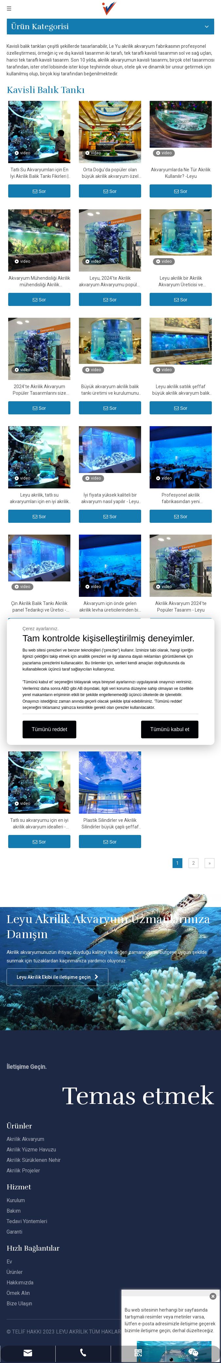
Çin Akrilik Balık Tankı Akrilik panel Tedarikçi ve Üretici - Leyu (39, 607)
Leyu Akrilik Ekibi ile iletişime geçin (57, 977)
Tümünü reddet (49, 729)
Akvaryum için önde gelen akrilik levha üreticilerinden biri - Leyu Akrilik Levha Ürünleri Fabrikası (110, 607)
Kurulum (16, 1200)
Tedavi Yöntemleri (27, 1221)
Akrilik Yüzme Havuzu (31, 1149)
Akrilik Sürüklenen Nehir (34, 1160)
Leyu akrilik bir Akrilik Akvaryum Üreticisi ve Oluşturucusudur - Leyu (181, 281)
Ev (9, 1262)
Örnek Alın (18, 1293)
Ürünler (15, 1272)
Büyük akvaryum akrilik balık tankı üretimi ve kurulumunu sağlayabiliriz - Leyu (110, 390)
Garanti (14, 1232)
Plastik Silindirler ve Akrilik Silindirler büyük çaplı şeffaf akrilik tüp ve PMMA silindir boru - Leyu (110, 824)
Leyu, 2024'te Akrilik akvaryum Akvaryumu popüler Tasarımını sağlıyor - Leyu (110, 281)
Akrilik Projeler (23, 1170)
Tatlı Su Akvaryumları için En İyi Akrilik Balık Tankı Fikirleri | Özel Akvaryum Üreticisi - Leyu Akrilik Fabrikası (39, 173)
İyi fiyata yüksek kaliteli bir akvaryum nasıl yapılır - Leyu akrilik (110, 498)
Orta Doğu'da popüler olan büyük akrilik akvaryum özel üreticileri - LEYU (110, 173)
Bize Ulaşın (19, 1303)
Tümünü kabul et (169, 729)
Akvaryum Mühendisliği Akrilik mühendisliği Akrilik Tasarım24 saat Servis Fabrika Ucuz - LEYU (39, 281)
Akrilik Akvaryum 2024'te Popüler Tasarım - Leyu (181, 607)
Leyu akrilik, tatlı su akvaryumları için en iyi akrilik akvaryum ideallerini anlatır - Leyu (39, 498)
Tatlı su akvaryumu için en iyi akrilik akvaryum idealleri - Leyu (39, 824)
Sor (39, 191)
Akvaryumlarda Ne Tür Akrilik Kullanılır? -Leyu (181, 173)
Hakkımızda (20, 1282)
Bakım (14, 1211)
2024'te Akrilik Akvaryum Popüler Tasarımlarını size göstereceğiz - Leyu (39, 390)
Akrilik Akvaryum (25, 1139)
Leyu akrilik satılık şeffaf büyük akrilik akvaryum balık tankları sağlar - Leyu (181, 390)
